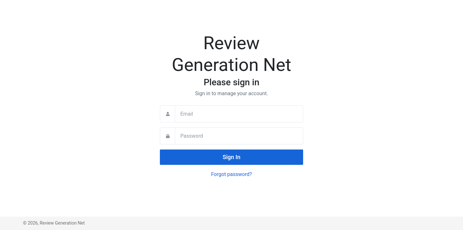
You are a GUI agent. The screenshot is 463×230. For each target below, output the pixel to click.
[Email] (239, 113)
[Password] (239, 135)
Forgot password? (231, 174)
